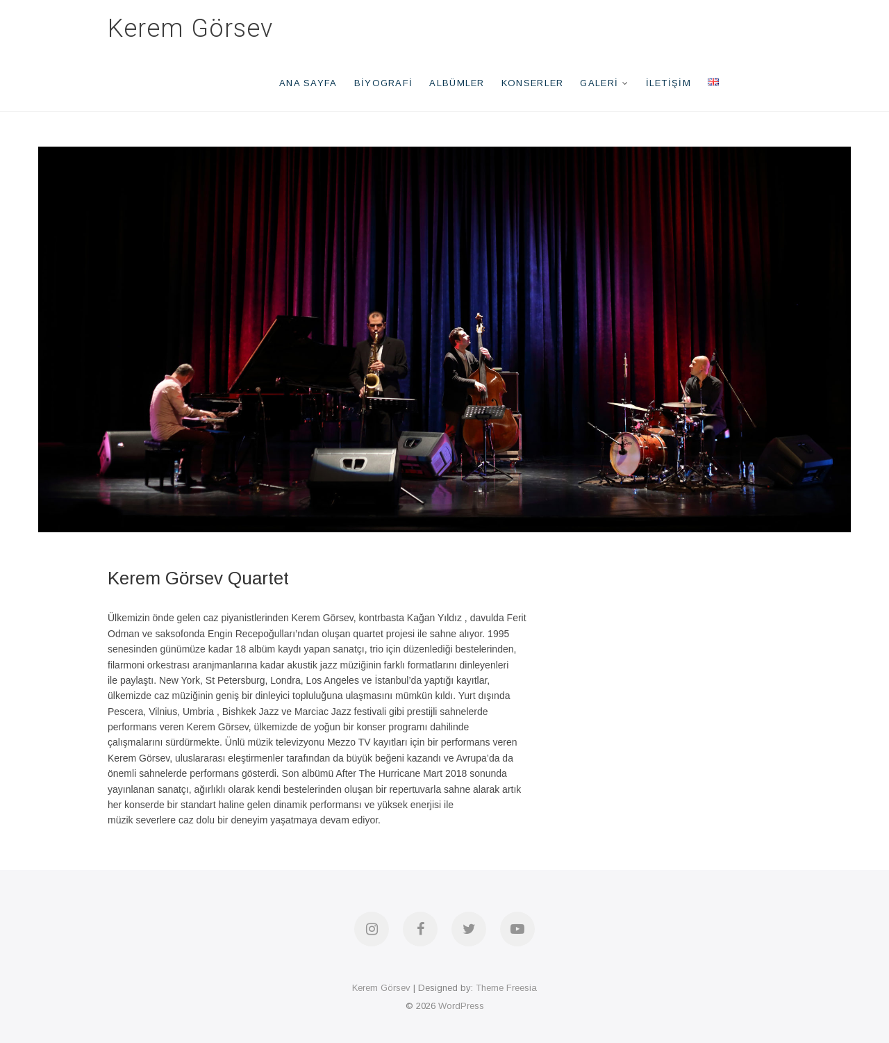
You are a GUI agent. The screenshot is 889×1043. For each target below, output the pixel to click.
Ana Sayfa (308, 83)
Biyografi (383, 83)
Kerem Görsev (190, 28)
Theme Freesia (506, 988)
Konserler (532, 83)
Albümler (456, 83)
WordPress (461, 1006)
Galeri (599, 83)
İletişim (668, 83)
